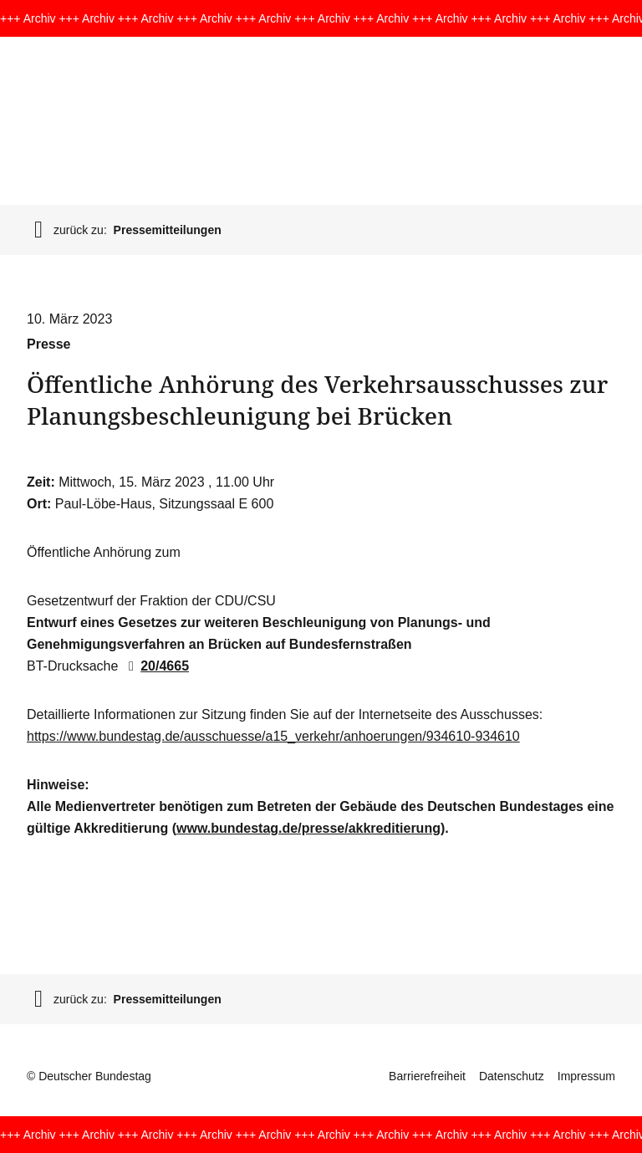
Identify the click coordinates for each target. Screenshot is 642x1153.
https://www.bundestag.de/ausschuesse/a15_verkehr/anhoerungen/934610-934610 (273, 736)
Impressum (586, 1076)
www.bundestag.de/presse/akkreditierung (308, 828)
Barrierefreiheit (427, 1076)
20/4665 (155, 666)
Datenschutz (511, 1076)
